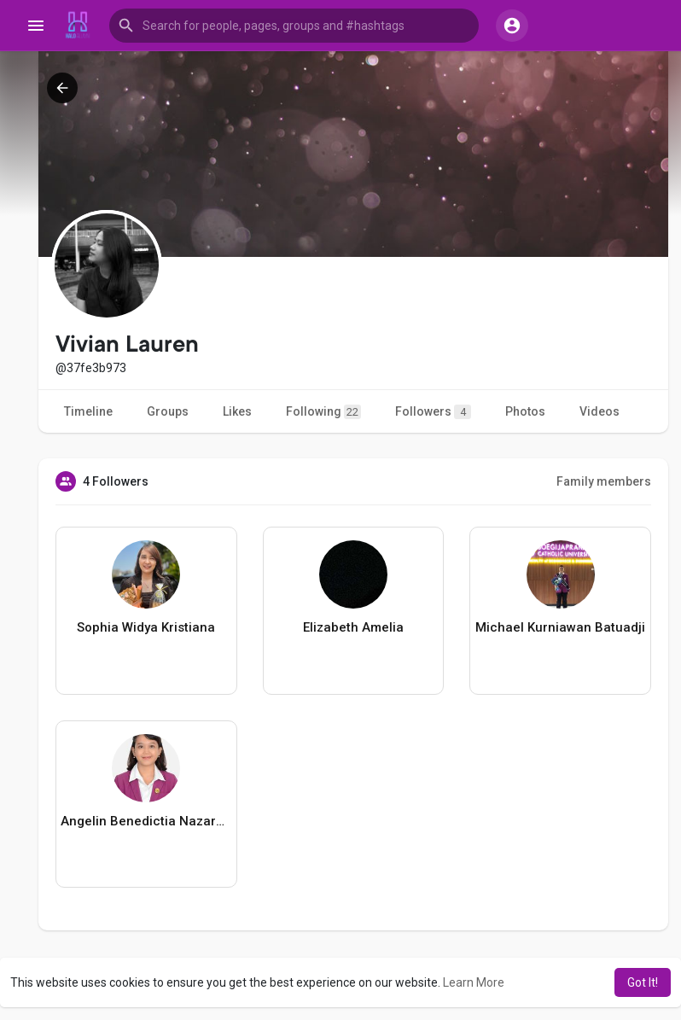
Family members (603, 481)
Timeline (88, 411)
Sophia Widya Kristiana (146, 627)
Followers (433, 412)
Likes (237, 411)
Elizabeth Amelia (353, 627)
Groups (168, 411)
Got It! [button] (642, 982)
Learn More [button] (473, 982)
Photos (525, 411)
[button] (294, 26)
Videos (599, 411)
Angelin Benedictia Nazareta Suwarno (146, 821)
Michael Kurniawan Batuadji (560, 627)
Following (323, 412)
